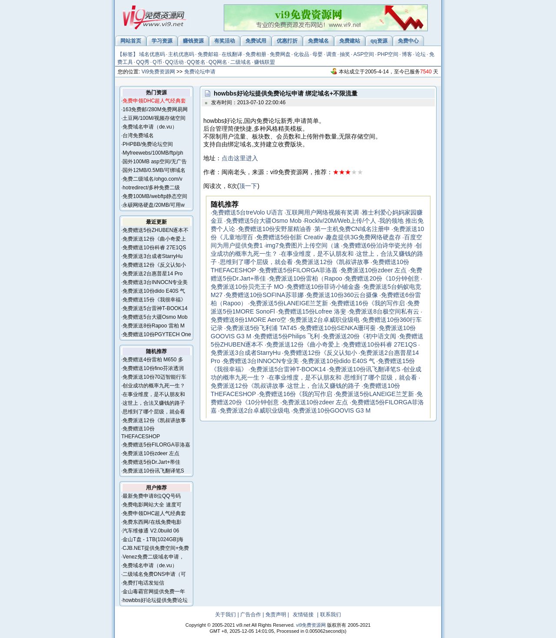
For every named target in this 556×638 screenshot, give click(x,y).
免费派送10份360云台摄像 (342, 294)
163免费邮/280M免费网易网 (154, 109)
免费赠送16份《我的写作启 (368, 303)
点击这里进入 (240, 158)
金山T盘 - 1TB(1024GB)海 (152, 539)
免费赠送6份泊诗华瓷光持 (378, 245)
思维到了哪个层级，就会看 (153, 412)
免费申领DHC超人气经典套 (154, 513)
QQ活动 (174, 62)
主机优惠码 (181, 54)
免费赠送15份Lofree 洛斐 (312, 311)
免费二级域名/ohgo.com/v (152, 179)
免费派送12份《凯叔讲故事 (153, 420)
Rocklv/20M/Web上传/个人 (340, 220)
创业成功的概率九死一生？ (153, 386)
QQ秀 (142, 62)
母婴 (317, 54)
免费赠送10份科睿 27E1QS (154, 248)
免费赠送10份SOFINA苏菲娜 (264, 294)
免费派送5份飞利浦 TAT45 (261, 327)
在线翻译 (232, 54)
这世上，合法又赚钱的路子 (153, 403)
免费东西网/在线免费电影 (151, 522)
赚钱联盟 (264, 62)
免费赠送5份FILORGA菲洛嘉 (156, 445)
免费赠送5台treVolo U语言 (247, 212)
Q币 (157, 62)
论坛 (420, 54)
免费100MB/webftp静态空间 (154, 196)
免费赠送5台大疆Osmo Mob (154, 317)
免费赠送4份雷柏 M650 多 (152, 360)
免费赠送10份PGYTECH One (156, 334)
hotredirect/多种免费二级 (151, 188)
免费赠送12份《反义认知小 (153, 265)
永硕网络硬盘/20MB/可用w (153, 205)
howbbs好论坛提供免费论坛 (154, 600)
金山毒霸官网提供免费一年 (153, 591)
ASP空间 (363, 54)
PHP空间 (388, 54)
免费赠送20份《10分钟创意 (382, 278)
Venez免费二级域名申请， (153, 557)
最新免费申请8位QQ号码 (151, 496)
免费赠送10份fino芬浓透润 (153, 368)
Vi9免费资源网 (158, 72)
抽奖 (345, 54)
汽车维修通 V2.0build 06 (150, 531)
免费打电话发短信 (143, 583)
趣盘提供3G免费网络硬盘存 (363, 237)
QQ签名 (196, 62)
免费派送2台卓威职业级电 (324, 319)
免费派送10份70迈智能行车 (154, 377)
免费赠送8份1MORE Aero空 (248, 319)
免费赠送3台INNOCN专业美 (155, 282)
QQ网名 (217, 62)
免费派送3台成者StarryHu (152, 256)
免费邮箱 (208, 54)
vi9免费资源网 (311, 625)
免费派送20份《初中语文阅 (360, 336)
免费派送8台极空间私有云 (384, 311)
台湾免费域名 (138, 135)
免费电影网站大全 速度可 (151, 505)
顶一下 (248, 185)
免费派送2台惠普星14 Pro (152, 274)
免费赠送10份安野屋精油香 (275, 228)
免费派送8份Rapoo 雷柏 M (153, 326)
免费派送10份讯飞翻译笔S (153, 471)
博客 (407, 54)
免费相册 (255, 54)
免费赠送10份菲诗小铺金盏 (324, 286)
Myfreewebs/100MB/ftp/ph (152, 153)
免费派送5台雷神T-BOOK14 (154, 308)
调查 (331, 54)
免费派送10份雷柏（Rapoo (305, 278)
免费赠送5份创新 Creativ (289, 237)
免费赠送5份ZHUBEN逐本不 (155, 230)
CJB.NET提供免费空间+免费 (155, 548)
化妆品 (301, 54)
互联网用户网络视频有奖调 (322, 212)
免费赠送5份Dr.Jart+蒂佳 (151, 462)
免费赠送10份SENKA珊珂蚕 (338, 327)
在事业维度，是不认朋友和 (153, 394)
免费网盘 (280, 54)
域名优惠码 (152, 54)
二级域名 (240, 62)
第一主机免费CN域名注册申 (352, 228)
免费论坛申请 (199, 72)
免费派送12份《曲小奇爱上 (153, 239)
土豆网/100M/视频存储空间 (153, 118)
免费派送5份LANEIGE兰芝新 (289, 303)
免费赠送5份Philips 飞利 (287, 336)
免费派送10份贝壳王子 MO (247, 286)
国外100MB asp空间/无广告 (154, 162)
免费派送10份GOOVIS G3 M (332, 410)
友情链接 (303, 615)
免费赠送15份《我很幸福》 (153, 300)
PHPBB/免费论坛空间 (147, 144)
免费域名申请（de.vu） (149, 127)
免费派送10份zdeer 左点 (150, 453)
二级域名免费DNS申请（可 (153, 574)
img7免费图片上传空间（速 (302, 245)
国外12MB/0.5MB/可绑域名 (153, 170)
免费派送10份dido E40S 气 (153, 291)
